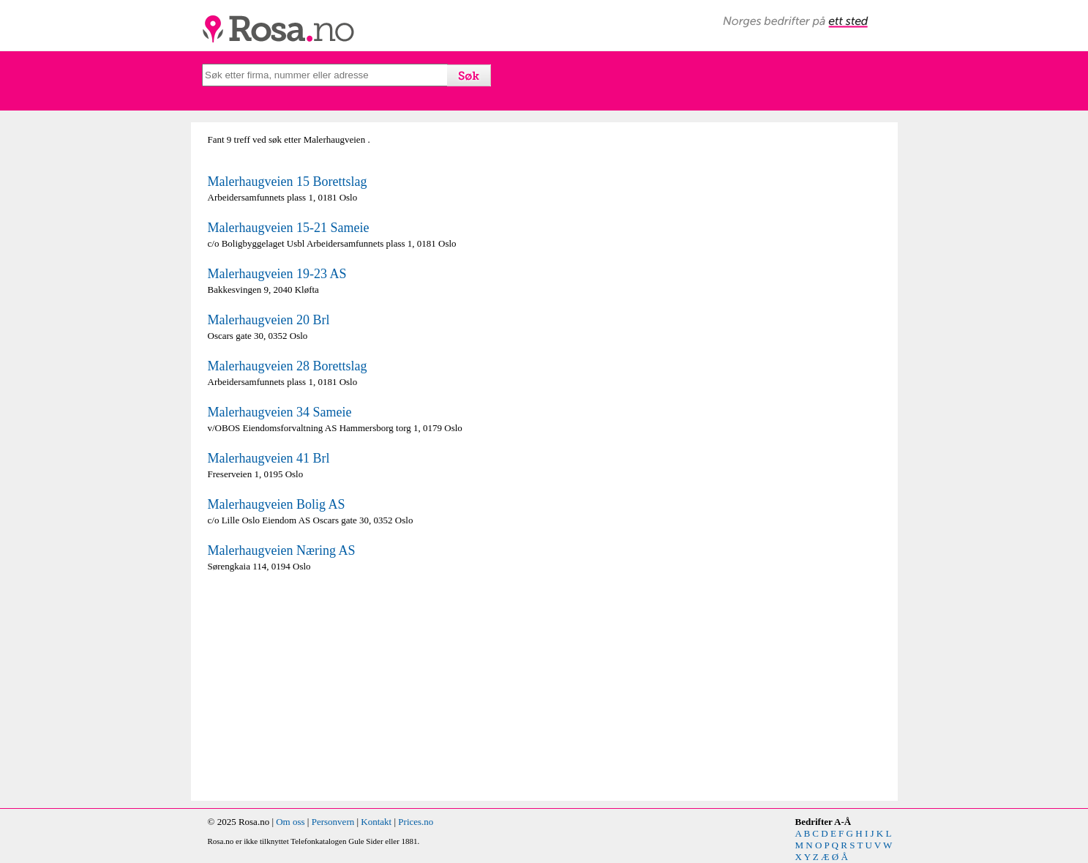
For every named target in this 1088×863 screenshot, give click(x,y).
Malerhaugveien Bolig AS (276, 504)
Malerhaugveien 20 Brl (269, 320)
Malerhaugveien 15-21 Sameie (288, 227)
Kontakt (376, 821)
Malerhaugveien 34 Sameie (280, 412)
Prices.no (415, 821)
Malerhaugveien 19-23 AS (277, 273)
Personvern (333, 821)
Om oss (290, 821)
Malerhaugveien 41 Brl (269, 458)
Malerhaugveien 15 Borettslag (287, 181)
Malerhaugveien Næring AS (282, 550)
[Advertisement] (372, 686)
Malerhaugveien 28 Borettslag (287, 366)
